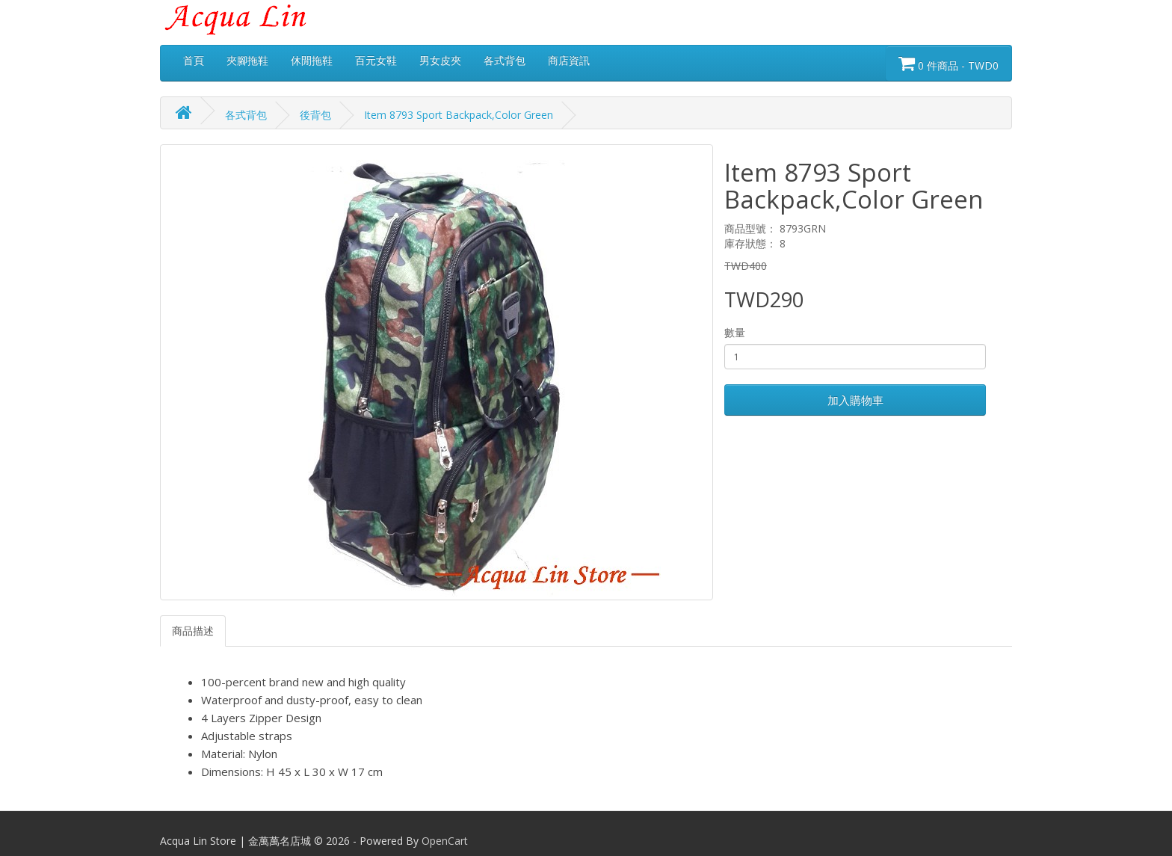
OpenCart (445, 841)
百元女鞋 (376, 60)
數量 (734, 332)
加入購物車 (855, 399)
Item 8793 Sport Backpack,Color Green (458, 115)
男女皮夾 (440, 60)
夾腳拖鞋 (247, 60)
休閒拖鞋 (312, 60)
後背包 (315, 115)
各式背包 (504, 60)
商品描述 (193, 630)
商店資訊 (569, 60)
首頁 (193, 60)
